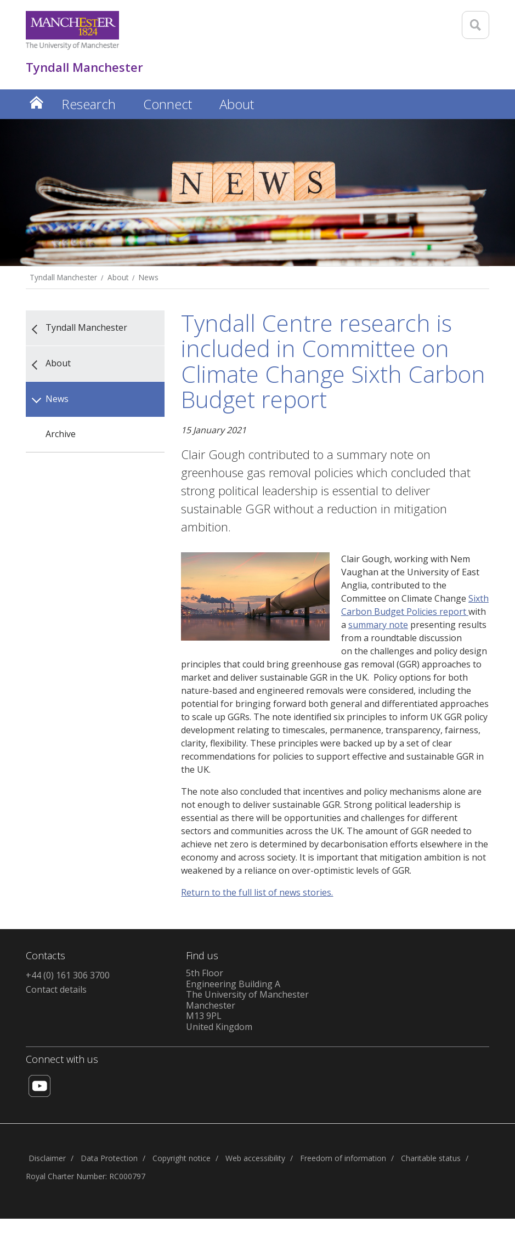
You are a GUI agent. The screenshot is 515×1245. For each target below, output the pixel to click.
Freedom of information (343, 1158)
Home (37, 102)
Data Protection (109, 1158)
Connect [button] (167, 104)
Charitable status (431, 1158)
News (149, 277)
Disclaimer (47, 1158)
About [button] (236, 104)
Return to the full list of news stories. (257, 892)
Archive (61, 434)
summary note (378, 625)
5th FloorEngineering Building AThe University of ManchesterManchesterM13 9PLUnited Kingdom (247, 1000)
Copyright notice (181, 1158)
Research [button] (88, 104)
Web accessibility (255, 1158)
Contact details (56, 989)
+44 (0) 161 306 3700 (68, 975)
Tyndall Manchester (63, 277)
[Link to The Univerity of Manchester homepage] (72, 30)
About (117, 277)
